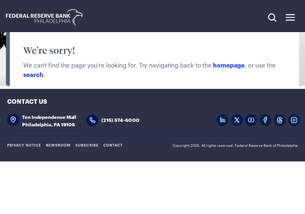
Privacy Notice (24, 144)
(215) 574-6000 (120, 119)
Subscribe (87, 144)
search (33, 74)
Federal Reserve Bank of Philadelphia (47, 17)
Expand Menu (290, 17)
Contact (113, 144)
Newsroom (58, 144)
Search (272, 17)
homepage (229, 65)
